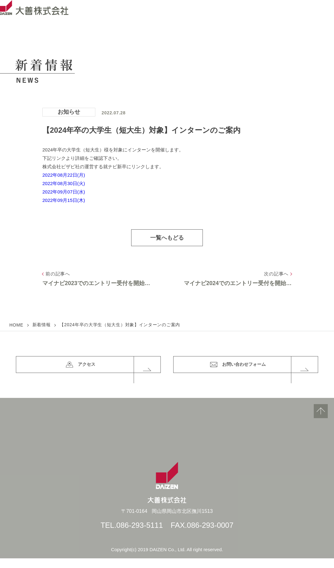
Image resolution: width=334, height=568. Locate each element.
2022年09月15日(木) (63, 200)
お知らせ (69, 112)
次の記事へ (276, 273)
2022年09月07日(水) (63, 191)
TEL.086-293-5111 (132, 535)
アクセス (116, 369)
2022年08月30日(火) (63, 183)
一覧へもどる (167, 238)
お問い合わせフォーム (265, 369)
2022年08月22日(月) (63, 175)
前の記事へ (57, 273)
